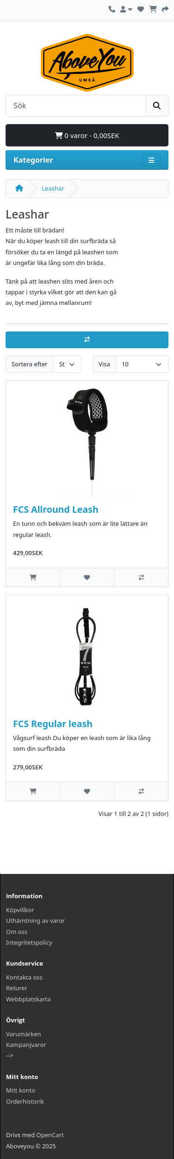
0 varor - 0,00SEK (87, 135)
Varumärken (23, 1034)
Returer (16, 988)
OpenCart (50, 1135)
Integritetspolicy (29, 942)
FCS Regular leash (52, 723)
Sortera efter (29, 364)
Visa (104, 364)
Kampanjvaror (26, 1044)
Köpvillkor (20, 910)
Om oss (16, 931)
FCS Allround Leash (55, 509)
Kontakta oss (24, 977)
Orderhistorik (25, 1101)
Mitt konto (20, 1090)
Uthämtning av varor (35, 920)
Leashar (53, 188)
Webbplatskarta (28, 999)
